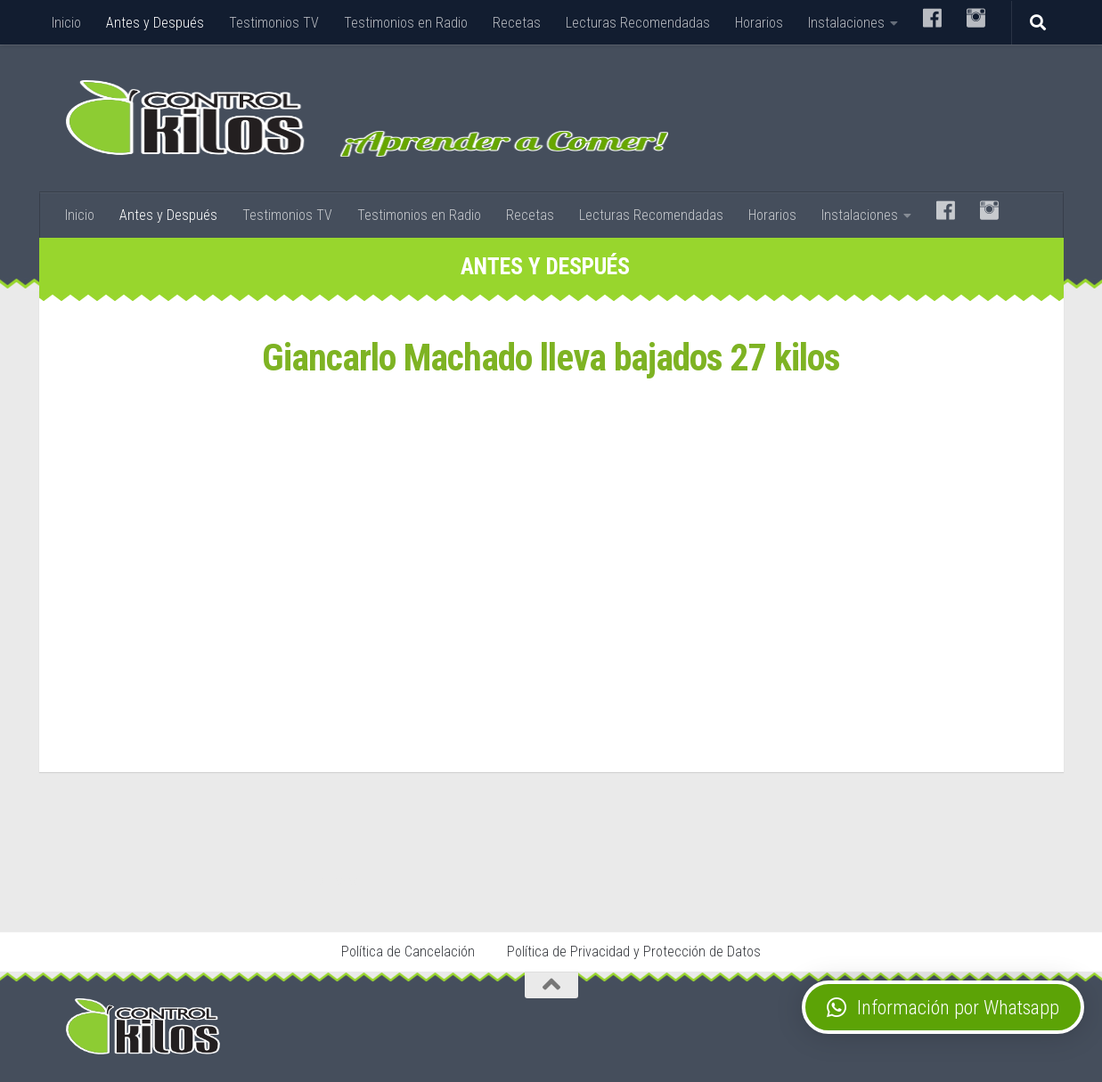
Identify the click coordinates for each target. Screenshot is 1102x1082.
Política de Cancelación (408, 951)
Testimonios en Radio (406, 22)
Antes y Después (155, 22)
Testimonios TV (274, 22)
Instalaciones (846, 22)
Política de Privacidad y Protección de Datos (634, 951)
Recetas (517, 22)
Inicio (66, 22)
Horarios (759, 22)
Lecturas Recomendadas (638, 22)
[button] (943, 1007)
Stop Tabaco (333, 881)
